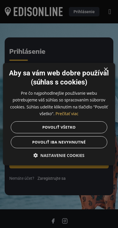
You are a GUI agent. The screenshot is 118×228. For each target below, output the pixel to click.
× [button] (105, 70)
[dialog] (59, 114)
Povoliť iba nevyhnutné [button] (59, 141)
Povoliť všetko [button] (59, 126)
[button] (59, 155)
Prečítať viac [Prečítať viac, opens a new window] (67, 113)
